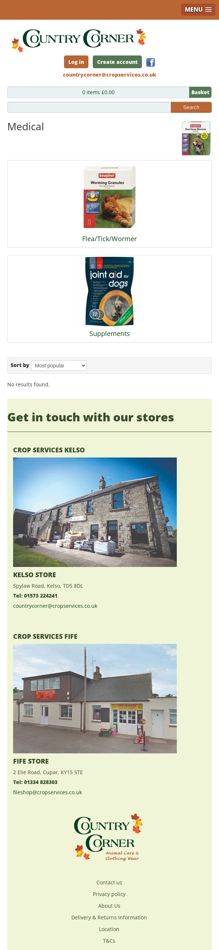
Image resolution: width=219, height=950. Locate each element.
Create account (117, 61)
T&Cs (109, 940)
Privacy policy (109, 894)
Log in (76, 61)
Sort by (20, 365)
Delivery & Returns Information (109, 917)
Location (109, 929)
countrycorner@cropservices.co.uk (55, 605)
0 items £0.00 (146, 92)
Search (191, 107)
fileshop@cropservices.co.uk (47, 792)
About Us (109, 905)
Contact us (109, 882)
